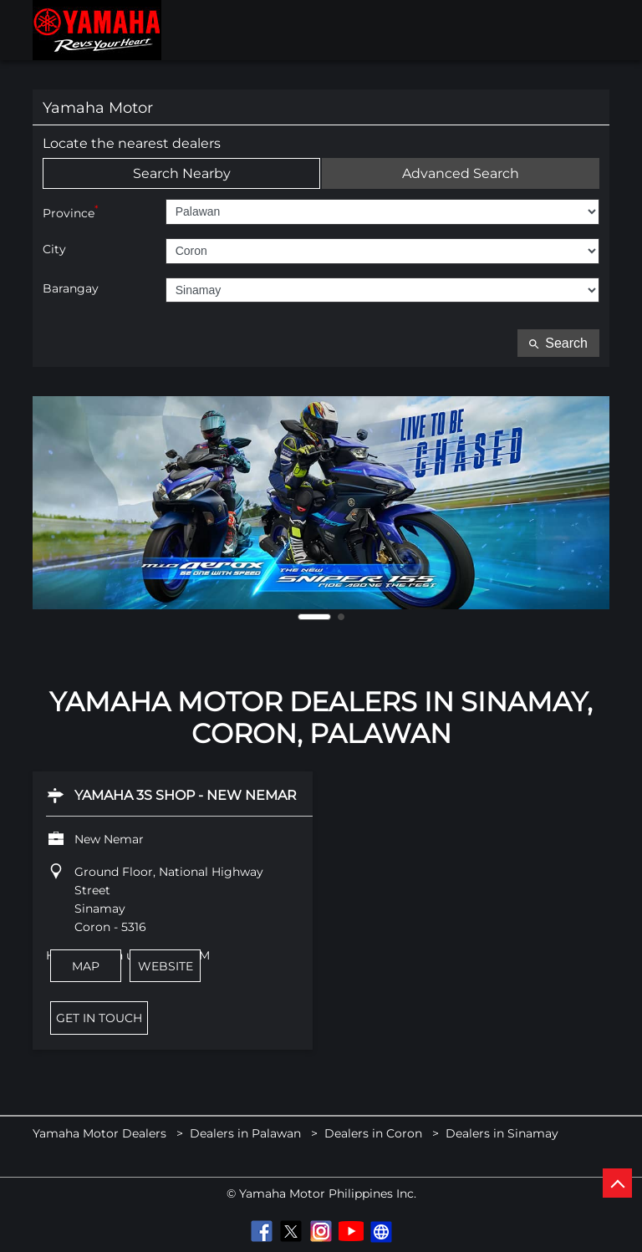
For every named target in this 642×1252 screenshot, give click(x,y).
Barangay (71, 289)
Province (71, 211)
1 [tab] (314, 616)
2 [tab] (341, 616)
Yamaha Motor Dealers (101, 1133)
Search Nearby (182, 173)
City (54, 249)
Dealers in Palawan (245, 1133)
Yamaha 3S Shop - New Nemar (185, 795)
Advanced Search (460, 173)
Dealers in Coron (373, 1133)
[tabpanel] (321, 502)
